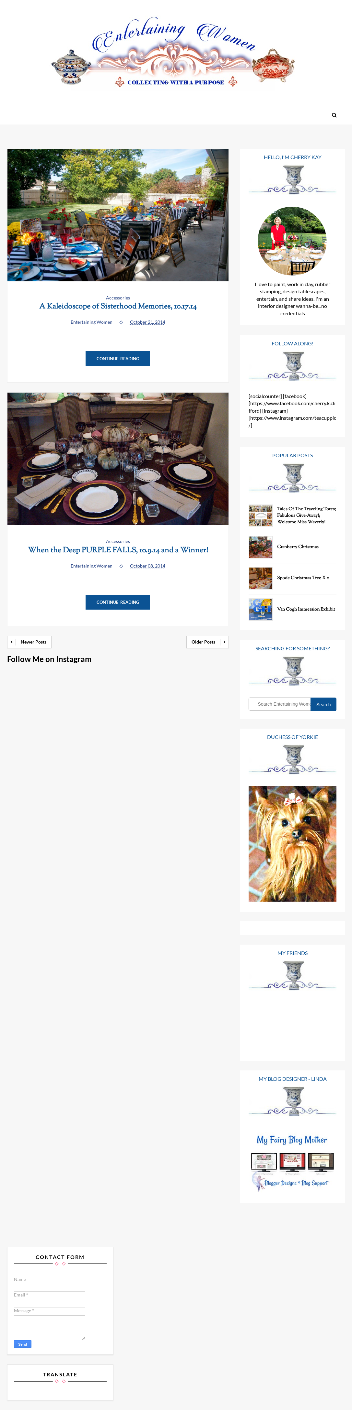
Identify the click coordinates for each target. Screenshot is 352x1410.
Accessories (118, 297)
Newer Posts (33, 642)
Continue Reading (118, 358)
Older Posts (203, 642)
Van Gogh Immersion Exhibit (306, 609)
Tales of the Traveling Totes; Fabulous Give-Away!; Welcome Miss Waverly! (306, 516)
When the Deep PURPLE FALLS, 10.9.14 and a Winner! (118, 550)
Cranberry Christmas (298, 547)
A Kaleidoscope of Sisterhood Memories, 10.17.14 (118, 306)
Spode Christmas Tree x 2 (303, 578)
